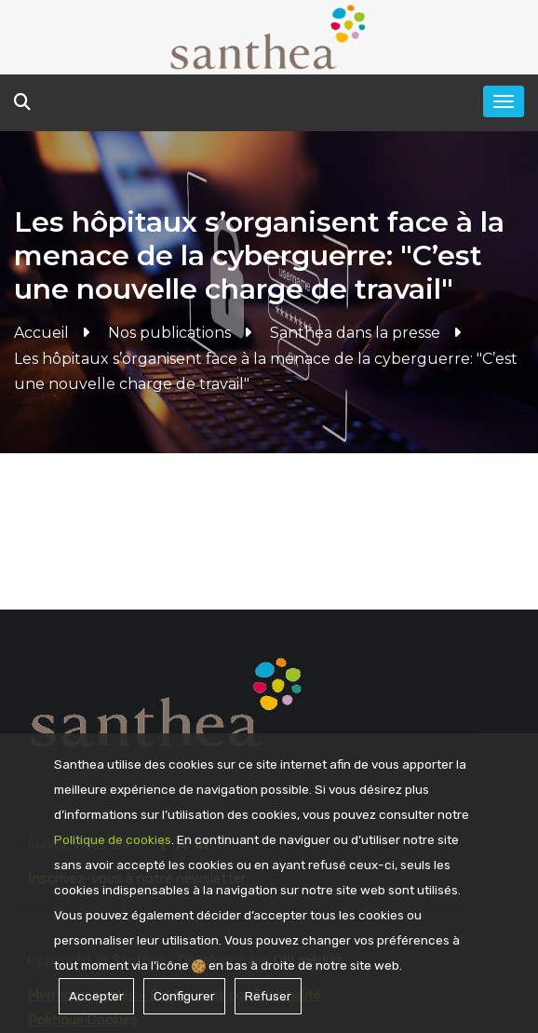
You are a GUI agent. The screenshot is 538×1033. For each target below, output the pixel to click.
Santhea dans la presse (355, 333)
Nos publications (169, 333)
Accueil (41, 333)
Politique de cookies (112, 839)
